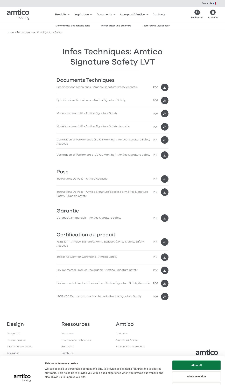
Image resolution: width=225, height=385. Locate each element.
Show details (179, 378)
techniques (23, 32)
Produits (62, 14)
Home (10, 32)
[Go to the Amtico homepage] (18, 14)
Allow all (196, 340)
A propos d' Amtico (134, 14)
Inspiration (83, 14)
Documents (106, 14)
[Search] (197, 14)
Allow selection (196, 351)
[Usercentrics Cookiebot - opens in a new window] (22, 378)
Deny (196, 362)
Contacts (159, 14)
